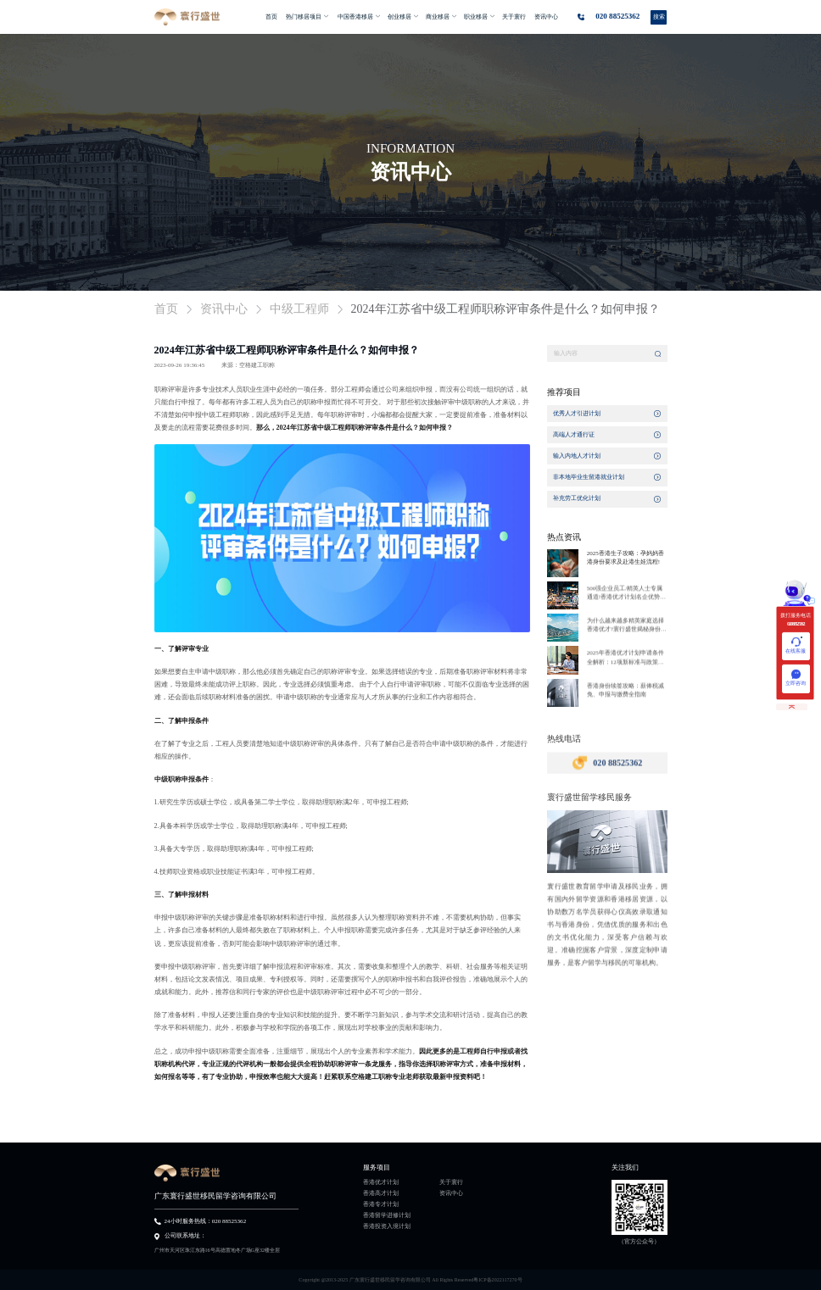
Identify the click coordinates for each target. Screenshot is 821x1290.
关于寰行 (451, 1182)
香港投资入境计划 (386, 1226)
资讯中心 (451, 1193)
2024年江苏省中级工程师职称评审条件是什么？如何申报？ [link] (505, 309)
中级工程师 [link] (299, 309)
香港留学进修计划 (386, 1215)
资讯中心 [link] (224, 309)
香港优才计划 (381, 1182)
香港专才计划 (381, 1204)
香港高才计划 (381, 1193)
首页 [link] (166, 309)
